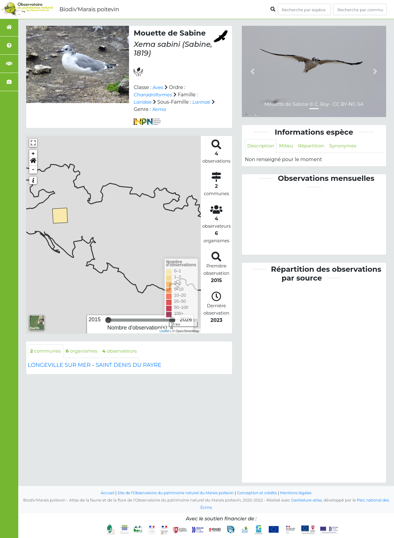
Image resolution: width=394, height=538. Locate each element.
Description (261, 146)
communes (46, 351)
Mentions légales (299, 493)
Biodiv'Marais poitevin (89, 9)
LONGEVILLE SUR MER (59, 365)
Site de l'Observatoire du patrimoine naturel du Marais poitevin (174, 493)
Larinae (202, 102)
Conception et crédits (259, 493)
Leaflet (164, 331)
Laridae (143, 102)
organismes (83, 351)
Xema (163, 109)
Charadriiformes (154, 95)
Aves (158, 87)
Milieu (288, 146)
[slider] (108, 320)
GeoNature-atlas (306, 500)
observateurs (123, 351)
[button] (33, 162)
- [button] (33, 169)
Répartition (313, 146)
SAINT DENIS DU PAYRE (128, 365)
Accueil (103, 493)
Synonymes (347, 146)
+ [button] (33, 153)
